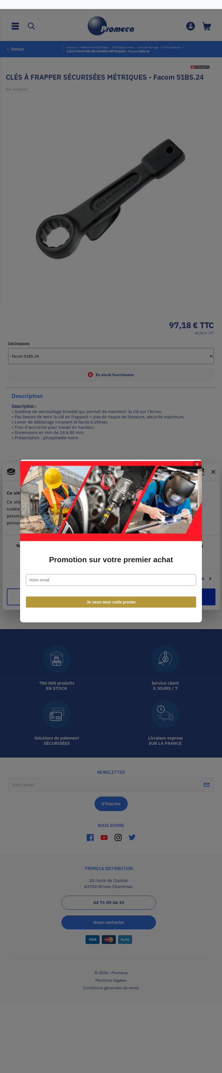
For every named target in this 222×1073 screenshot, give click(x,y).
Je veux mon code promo (111, 597)
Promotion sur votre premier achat (111, 555)
